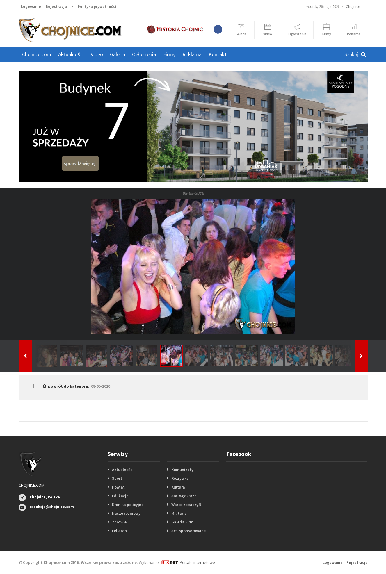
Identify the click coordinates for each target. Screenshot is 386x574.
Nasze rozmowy (126, 513)
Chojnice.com (36, 54)
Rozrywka (180, 478)
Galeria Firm (182, 522)
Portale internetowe (197, 562)
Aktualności (123, 469)
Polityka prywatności (97, 6)
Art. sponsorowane (188, 530)
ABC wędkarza (184, 495)
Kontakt (218, 54)
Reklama (192, 54)
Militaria (179, 513)
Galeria (117, 54)
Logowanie (31, 6)
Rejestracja (56, 6)
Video (97, 54)
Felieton (119, 530)
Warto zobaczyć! (186, 504)
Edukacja (120, 495)
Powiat (118, 487)
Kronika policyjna (128, 504)
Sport (117, 478)
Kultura (178, 487)
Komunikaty (182, 469)
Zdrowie (119, 522)
